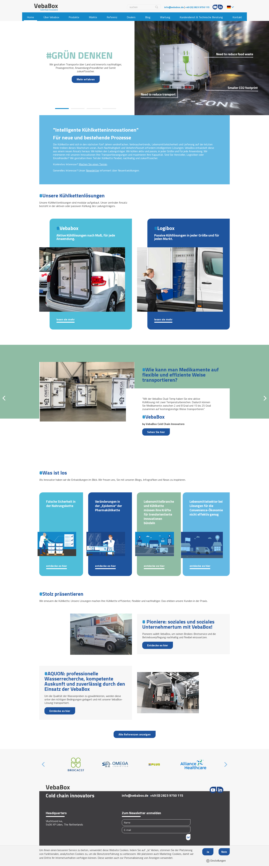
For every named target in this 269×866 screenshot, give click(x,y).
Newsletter (92, 170)
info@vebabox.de (174, 7)
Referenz (112, 17)
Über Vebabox (51, 17)
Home (30, 17)
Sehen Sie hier (156, 432)
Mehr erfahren (86, 79)
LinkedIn (220, 7)
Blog (147, 17)
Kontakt (237, 17)
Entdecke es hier (56, 566)
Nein (224, 852)
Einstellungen (216, 860)
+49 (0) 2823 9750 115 (197, 7)
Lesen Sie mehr (65, 319)
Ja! (188, 837)
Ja (208, 852)
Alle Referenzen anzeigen (135, 734)
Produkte (74, 17)
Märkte (93, 17)
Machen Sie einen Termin (93, 164)
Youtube (215, 7)
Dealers (131, 17)
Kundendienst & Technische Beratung (201, 17)
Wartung (165, 17)
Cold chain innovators (70, 795)
